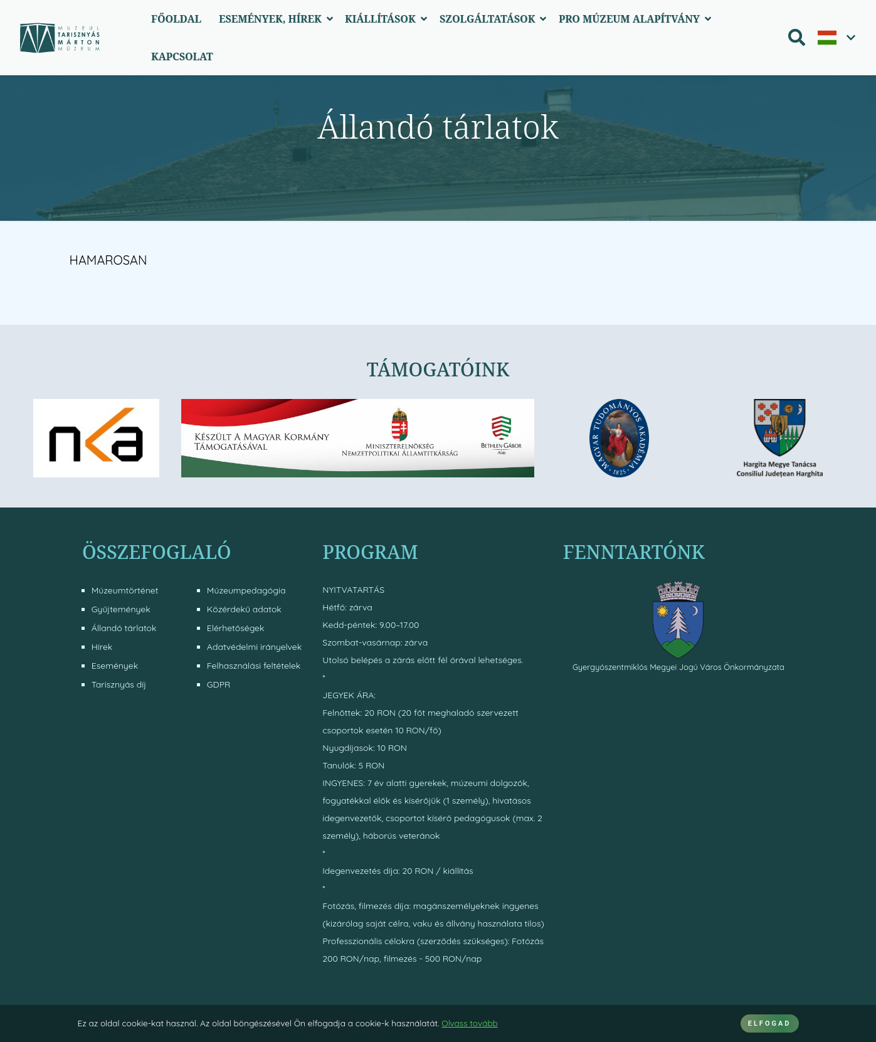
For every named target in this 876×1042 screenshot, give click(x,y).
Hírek (102, 646)
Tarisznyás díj (119, 684)
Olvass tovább (469, 1023)
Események (115, 665)
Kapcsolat (182, 56)
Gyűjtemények (121, 609)
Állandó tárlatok (124, 628)
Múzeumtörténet (125, 590)
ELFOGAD (769, 1023)
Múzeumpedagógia (246, 590)
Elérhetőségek (236, 628)
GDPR (219, 684)
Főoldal (176, 19)
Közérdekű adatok (244, 609)
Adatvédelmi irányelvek (254, 646)
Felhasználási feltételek (253, 665)
